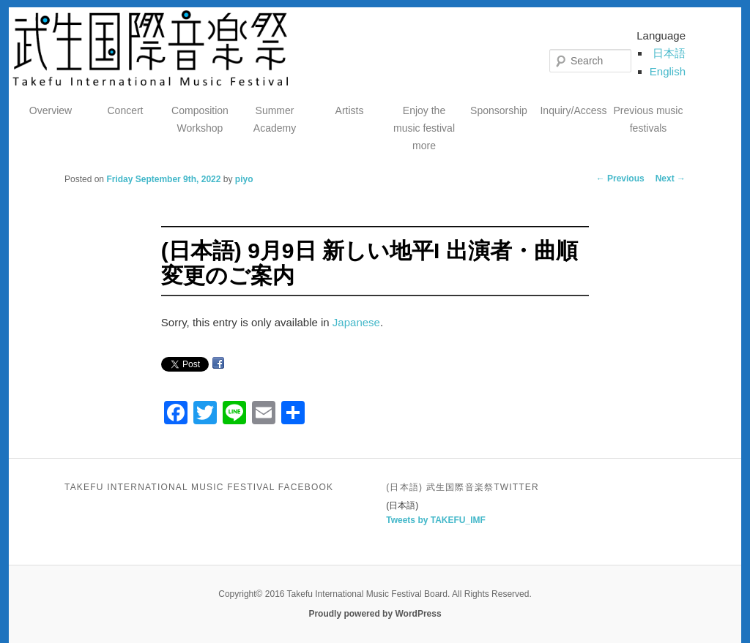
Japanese (356, 322)
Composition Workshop (200, 119)
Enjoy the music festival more (424, 128)
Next (671, 178)
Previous (620, 178)
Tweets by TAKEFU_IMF (436, 520)
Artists (349, 110)
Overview (50, 110)
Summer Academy (274, 119)
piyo (244, 179)
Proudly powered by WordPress (374, 614)
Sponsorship (498, 110)
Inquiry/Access (573, 110)
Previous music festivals (648, 119)
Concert (125, 110)
